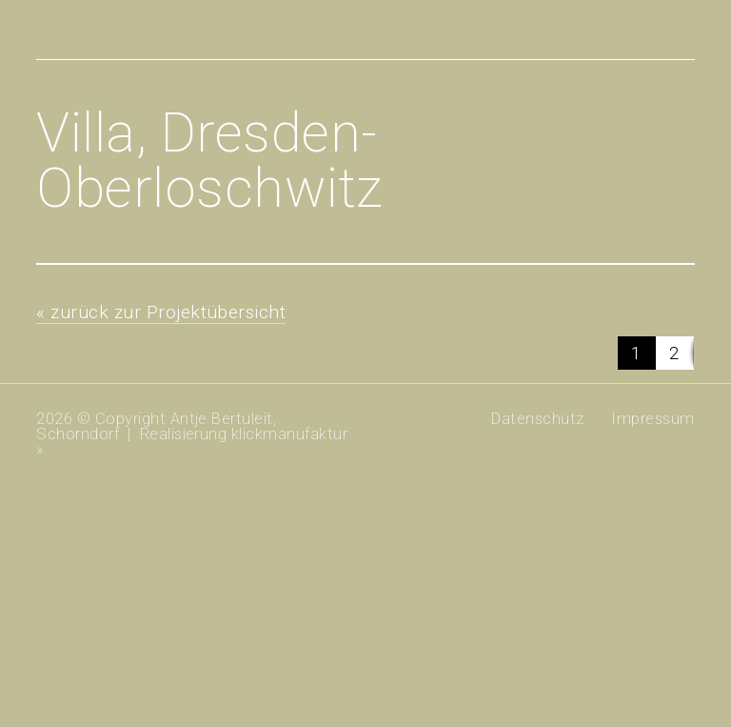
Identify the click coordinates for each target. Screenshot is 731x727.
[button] (637, 353)
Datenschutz (537, 419)
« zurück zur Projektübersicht (161, 312)
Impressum (652, 419)
